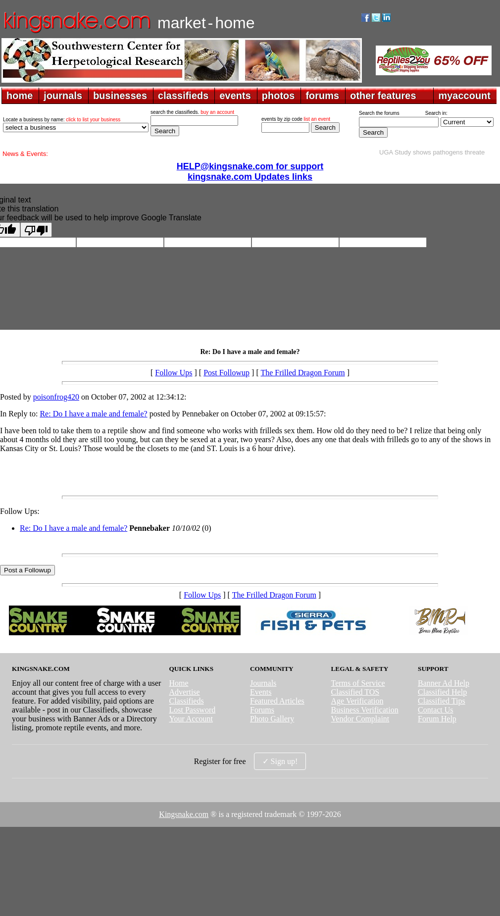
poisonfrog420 (56, 397)
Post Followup (226, 372)
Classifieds (186, 701)
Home (178, 683)
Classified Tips (441, 701)
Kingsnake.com (183, 814)
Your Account (191, 718)
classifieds (183, 95)
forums (322, 95)
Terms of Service (358, 683)
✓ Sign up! (280, 761)
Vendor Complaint (360, 718)
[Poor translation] (36, 229)
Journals (263, 683)
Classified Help (442, 692)
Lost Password (192, 710)
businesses (120, 95)
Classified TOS (355, 692)
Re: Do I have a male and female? (93, 413)
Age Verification (357, 701)
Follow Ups (173, 372)
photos (278, 95)
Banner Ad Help (443, 683)
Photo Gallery (272, 718)
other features (383, 95)
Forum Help (437, 718)
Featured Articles (277, 701)
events (234, 95)
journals (63, 95)
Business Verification (365, 710)
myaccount (464, 95)
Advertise (184, 692)
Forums (262, 710)
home (19, 95)
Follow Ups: (20, 511)
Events (261, 692)
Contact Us (435, 710)
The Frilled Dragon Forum (302, 372)
